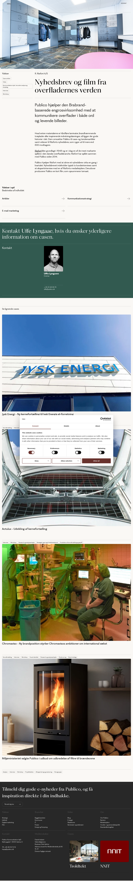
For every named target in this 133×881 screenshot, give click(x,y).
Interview (6, 91)
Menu (9, 4)
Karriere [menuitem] (102, 821)
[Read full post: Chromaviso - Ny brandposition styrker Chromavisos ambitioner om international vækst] (66, 592)
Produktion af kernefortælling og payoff (77, 543)
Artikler (5, 199)
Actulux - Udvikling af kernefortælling (24, 529)
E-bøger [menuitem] (70, 821)
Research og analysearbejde (28, 543)
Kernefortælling (8, 428)
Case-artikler (7, 78)
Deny (37, 461)
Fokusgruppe (62, 772)
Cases (43, 34)
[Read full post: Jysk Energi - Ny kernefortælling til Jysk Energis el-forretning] (66, 363)
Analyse (5, 772)
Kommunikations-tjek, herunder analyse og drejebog (16, 87)
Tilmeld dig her (9, 805)
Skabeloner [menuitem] (71, 823)
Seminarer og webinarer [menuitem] (76, 825)
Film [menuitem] (3, 825)
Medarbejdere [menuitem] (105, 823)
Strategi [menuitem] (4, 818)
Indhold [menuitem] (4, 821)
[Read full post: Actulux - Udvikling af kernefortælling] (66, 478)
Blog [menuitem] (69, 818)
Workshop (6, 95)
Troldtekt (78, 866)
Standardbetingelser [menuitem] (107, 827)
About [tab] (97, 426)
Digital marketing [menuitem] (8, 823)
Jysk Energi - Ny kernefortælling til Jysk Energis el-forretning (38, 414)
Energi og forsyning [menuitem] (41, 827)
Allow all (96, 461)
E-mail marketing (10, 211)
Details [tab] (66, 426)
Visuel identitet (36, 657)
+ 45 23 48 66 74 (50, 288)
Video (5, 82)
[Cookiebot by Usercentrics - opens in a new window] (102, 419)
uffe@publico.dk (49, 290)
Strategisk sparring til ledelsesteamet (50, 543)
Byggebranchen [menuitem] (40, 818)
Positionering (67, 657)
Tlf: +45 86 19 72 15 (9, 847)
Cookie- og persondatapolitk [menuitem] (110, 825)
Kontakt (124, 3)
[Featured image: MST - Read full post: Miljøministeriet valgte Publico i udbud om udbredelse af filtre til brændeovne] (66, 707)
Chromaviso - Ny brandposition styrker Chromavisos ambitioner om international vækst (54, 644)
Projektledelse (30, 772)
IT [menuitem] (35, 823)
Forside (37, 34)
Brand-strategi (78, 657)
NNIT (105, 866)
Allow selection (66, 461)
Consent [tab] (35, 426)
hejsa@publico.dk (8, 850)
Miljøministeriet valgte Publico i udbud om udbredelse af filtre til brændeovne (48, 758)
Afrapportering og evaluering (47, 772)
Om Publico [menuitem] (104, 818)
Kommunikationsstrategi (80, 199)
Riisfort (38, 151)
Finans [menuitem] (37, 825)
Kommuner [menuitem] (38, 821)
